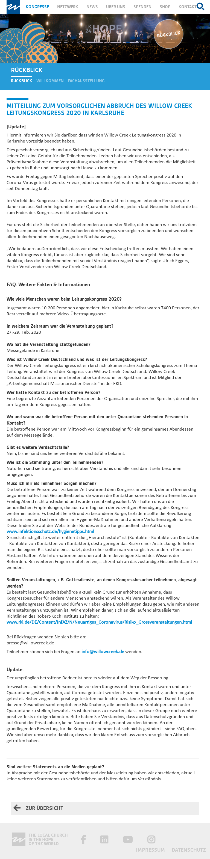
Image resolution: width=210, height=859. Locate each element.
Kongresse (37, 7)
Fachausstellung (86, 81)
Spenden (142, 7)
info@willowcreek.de (102, 651)
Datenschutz (189, 850)
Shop (165, 7)
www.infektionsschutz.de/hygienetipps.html (50, 531)
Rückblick (21, 81)
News (92, 7)
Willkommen (50, 81)
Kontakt (188, 7)
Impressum (151, 850)
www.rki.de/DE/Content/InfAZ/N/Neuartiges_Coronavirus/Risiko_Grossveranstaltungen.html (99, 622)
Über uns (115, 7)
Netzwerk (67, 7)
